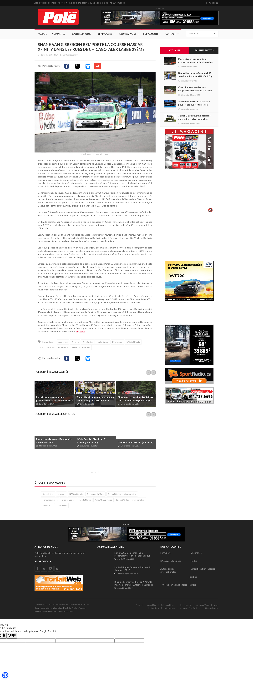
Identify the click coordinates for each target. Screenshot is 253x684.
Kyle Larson (117, 342)
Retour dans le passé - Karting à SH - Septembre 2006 (54, 441)
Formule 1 (47, 505)
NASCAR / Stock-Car (170, 561)
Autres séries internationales (168, 570)
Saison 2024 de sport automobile (54, 347)
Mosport (61, 494)
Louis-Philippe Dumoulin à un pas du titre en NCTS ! (132, 569)
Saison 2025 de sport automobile (122, 494)
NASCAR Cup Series (103, 500)
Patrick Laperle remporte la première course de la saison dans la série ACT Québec (54, 400)
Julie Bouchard (71, 55)
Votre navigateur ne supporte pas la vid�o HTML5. (189, 193)
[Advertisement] (93, 462)
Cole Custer (88, 342)
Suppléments (150, 34)
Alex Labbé (63, 342)
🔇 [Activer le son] (210, 210)
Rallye (194, 561)
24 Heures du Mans (95, 494)
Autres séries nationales (174, 584)
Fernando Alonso (50, 500)
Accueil (42, 34)
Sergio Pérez (48, 494)
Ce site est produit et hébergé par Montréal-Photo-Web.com (60, 608)
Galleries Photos (168, 605)
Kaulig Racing (102, 342)
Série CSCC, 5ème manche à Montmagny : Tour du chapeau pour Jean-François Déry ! (132, 556)
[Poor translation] (12, 635)
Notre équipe (169, 608)
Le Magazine (105, 34)
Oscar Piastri (61, 505)
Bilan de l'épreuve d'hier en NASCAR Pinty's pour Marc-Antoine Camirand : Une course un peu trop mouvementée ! (134, 585)
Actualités (58, 34)
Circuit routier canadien (203, 568)
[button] (5, 675)
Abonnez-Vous (127, 34)
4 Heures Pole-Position (190, 608)
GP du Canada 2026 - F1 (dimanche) (135, 442)
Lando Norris (85, 500)
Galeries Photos (81, 34)
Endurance (196, 553)
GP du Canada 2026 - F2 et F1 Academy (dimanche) (91, 441)
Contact (170, 34)
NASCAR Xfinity (133, 342)
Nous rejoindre (211, 608)
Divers (192, 584)
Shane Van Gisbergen (81, 347)
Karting (193, 577)
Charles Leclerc (68, 500)
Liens (216, 605)
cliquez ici (80, 331)
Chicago (75, 342)
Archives (155, 608)
